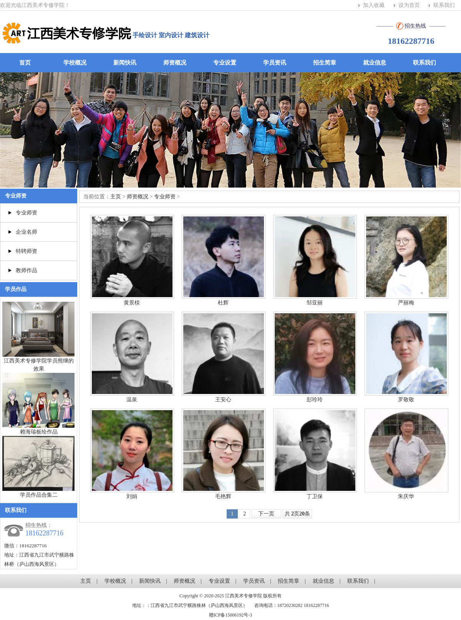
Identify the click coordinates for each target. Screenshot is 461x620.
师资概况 (174, 63)
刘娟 (131, 496)
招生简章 (324, 63)
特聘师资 (26, 251)
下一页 (266, 514)
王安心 (223, 399)
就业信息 (374, 63)
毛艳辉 (223, 496)
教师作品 (26, 270)
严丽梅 (406, 303)
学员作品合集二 (39, 495)
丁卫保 (315, 496)
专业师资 (16, 196)
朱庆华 (406, 496)
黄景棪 (132, 303)
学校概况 (74, 63)
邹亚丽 (315, 303)
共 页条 (297, 514)
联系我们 (444, 5)
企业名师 (26, 232)
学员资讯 (274, 63)
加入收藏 (374, 5)
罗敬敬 (406, 399)
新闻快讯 (124, 63)
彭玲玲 (315, 399)
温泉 (131, 399)
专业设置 (224, 63)
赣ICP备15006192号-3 (230, 615)
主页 (115, 196)
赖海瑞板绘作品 (39, 432)
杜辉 (223, 303)
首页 (25, 63)
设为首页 (409, 5)
